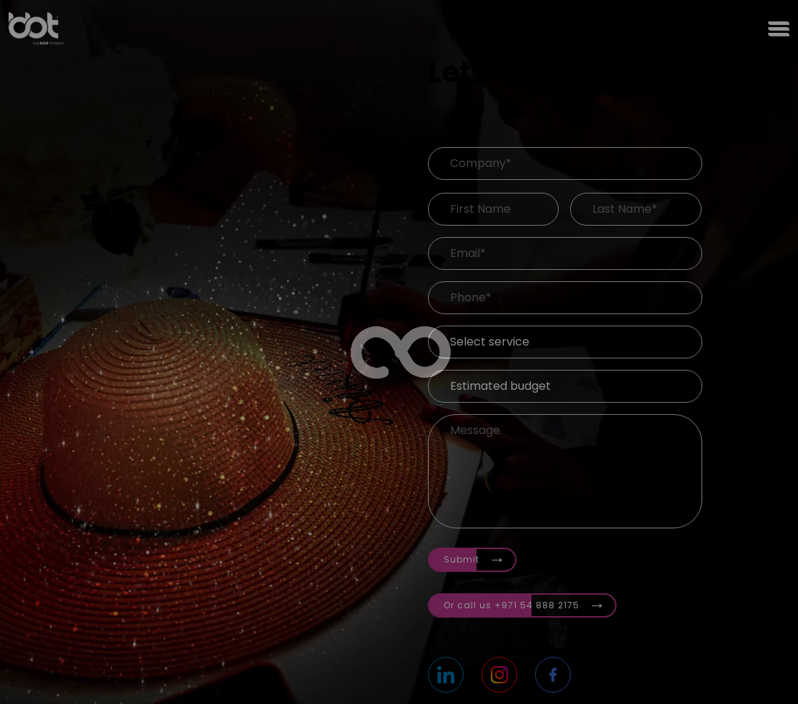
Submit (475, 557)
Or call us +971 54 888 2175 (525, 602)
